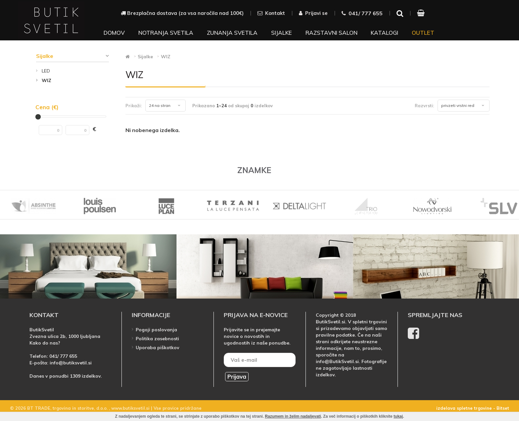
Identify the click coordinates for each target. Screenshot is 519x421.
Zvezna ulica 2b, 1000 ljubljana (64, 336)
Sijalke (281, 32)
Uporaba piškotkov (157, 348)
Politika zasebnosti (157, 339)
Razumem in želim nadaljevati (293, 416)
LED (46, 71)
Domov (114, 32)
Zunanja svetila (232, 32)
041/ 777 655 (63, 356)
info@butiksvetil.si (71, 363)
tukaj (398, 416)
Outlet (423, 32)
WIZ (46, 80)
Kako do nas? (44, 343)
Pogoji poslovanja (156, 330)
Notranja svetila (165, 32)
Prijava (236, 376)
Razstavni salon (331, 32)
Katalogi (384, 32)
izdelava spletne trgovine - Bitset (472, 408)
